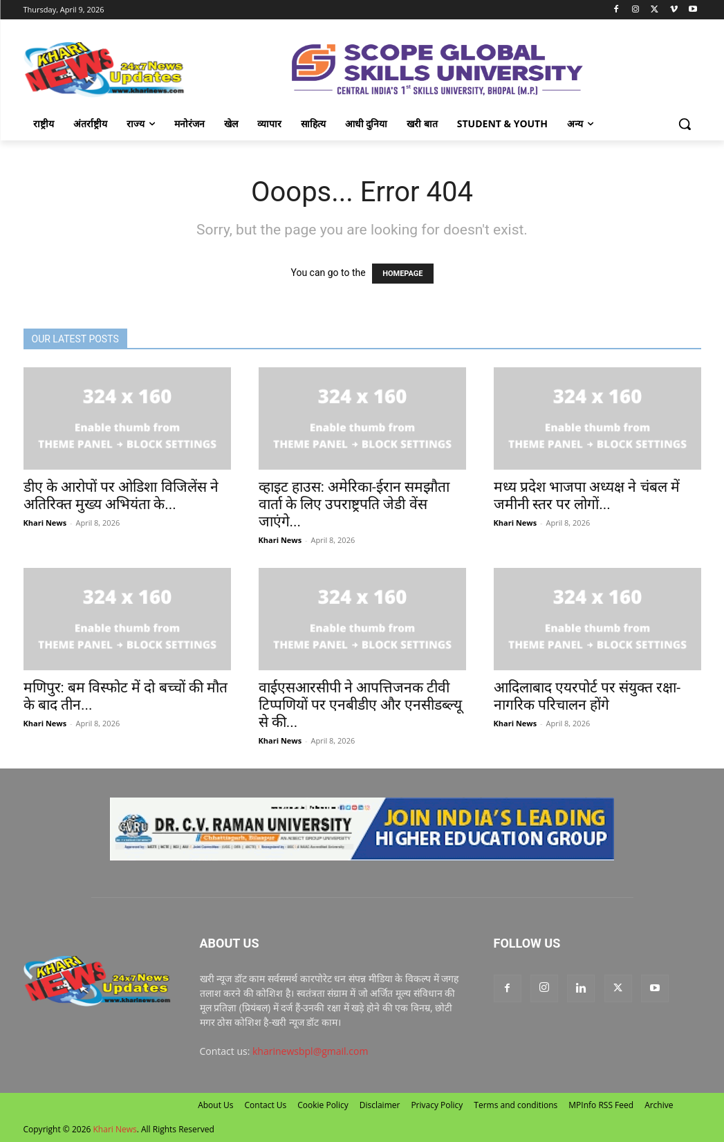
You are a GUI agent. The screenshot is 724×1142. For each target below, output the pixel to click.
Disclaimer (380, 1105)
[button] (684, 123)
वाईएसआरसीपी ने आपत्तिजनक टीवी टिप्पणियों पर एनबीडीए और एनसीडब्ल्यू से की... (361, 704)
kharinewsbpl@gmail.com (310, 1051)
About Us (215, 1105)
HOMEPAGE (402, 273)
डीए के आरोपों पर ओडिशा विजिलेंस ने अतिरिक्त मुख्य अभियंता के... (121, 496)
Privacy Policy (437, 1105)
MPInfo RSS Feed (600, 1105)
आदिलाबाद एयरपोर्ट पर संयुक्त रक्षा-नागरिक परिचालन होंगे (587, 696)
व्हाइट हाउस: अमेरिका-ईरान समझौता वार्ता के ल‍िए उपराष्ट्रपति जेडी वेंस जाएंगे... (354, 504)
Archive (658, 1105)
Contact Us (266, 1105)
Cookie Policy (322, 1105)
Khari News (45, 522)
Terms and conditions (515, 1105)
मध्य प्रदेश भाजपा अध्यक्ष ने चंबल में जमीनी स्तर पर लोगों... (587, 496)
